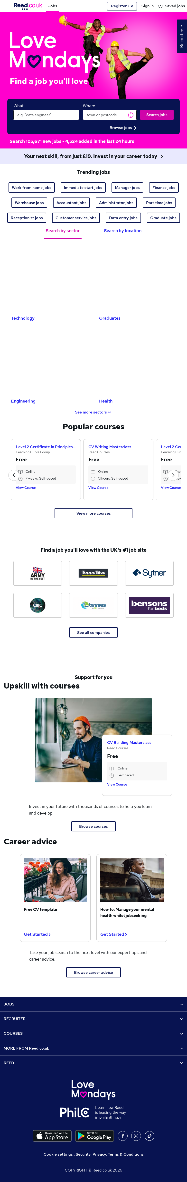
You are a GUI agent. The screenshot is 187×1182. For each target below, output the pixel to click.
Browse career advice (93, 972)
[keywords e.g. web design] (46, 115)
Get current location (131, 115)
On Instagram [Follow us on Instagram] (136, 1136)
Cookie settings (58, 1154)
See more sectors (93, 412)
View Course (26, 487)
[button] (13, 475)
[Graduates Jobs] (137, 278)
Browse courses (93, 826)
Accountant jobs (71, 202)
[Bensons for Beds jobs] (149, 605)
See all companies (93, 632)
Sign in (147, 6)
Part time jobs (159, 202)
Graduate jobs (163, 217)
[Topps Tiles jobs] (93, 573)
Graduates (110, 318)
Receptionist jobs (27, 217)
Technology (23, 318)
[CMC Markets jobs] (37, 605)
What (18, 105)
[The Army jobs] (37, 573)
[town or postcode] (110, 115)
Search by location (122, 230)
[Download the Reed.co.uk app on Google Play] (94, 1136)
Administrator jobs (116, 202)
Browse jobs (123, 127)
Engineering (23, 401)
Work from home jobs (31, 187)
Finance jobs (163, 187)
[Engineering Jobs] (49, 360)
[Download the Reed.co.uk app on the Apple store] (52, 1136)
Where (89, 105)
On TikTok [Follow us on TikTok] (149, 1136)
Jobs (52, 6)
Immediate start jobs (83, 187)
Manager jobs (127, 187)
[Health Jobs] (137, 360)
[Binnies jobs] (93, 605)
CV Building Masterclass (129, 742)
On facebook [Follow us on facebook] (123, 1136)
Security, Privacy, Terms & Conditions (110, 1154)
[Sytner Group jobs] (149, 573)
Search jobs (157, 114)
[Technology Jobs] (49, 278)
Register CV (122, 6)
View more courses (93, 513)
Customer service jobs (76, 217)
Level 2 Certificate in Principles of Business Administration (46, 446)
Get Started (37, 934)
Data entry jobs (123, 217)
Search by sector (63, 230)
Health (105, 401)
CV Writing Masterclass (109, 446)
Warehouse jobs (29, 202)
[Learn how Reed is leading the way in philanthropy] (77, 1112)
